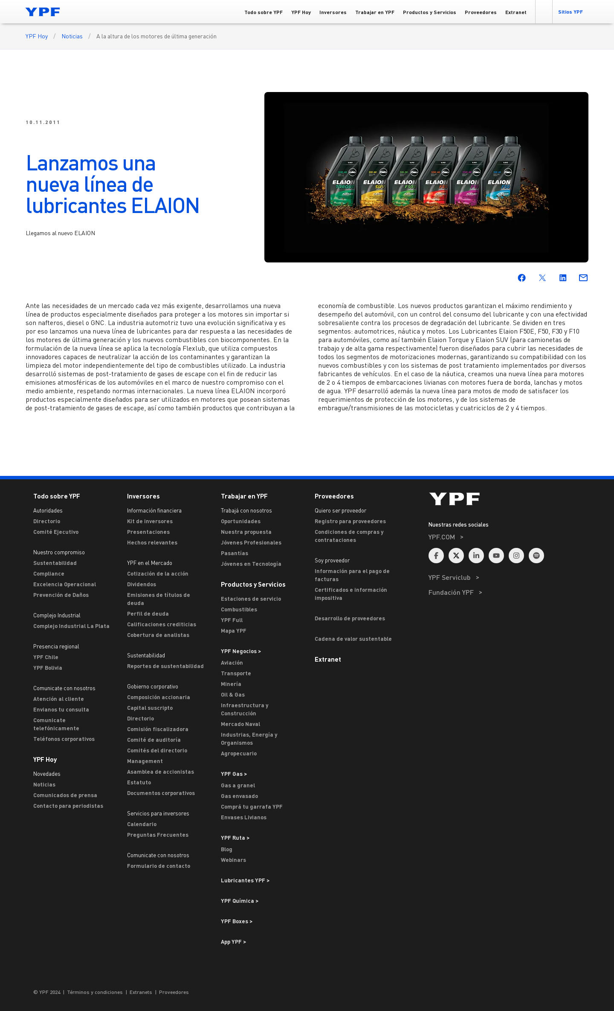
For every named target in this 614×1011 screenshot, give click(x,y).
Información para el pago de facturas (352, 574)
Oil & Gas (233, 694)
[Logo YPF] (42, 11)
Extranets (141, 992)
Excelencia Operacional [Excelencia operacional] (64, 584)
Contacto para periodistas (68, 805)
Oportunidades (241, 521)
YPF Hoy (37, 36)
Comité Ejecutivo (55, 531)
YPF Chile (45, 657)
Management (145, 761)
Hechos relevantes (152, 542)
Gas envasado (239, 795)
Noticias (72, 36)
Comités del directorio (157, 750)
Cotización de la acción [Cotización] (157, 573)
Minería (231, 683)
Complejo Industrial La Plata (71, 625)
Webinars (233, 859)
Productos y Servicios (253, 584)
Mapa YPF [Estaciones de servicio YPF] (233, 630)
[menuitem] (508, 548)
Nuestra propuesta (246, 531)
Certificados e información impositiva (351, 593)
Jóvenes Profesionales (251, 542)
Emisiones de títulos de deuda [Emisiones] (158, 598)
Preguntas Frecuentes (157, 834)
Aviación (232, 662)
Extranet (328, 659)
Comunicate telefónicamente (56, 724)
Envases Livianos (243, 817)
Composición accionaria (158, 697)
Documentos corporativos (161, 792)
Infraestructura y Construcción (244, 709)
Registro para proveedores (350, 521)
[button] (543, 11)
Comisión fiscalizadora (157, 729)
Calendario (141, 824)
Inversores (143, 496)
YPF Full (232, 619)
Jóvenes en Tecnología (251, 563)
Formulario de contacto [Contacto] (158, 865)
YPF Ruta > (235, 837)
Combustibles (239, 609)
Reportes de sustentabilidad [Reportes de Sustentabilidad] (165, 665)
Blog (226, 849)
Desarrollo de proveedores (350, 618)
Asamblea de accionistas (160, 771)
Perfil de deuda (148, 613)
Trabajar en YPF (244, 496)
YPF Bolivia (47, 667)
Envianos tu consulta (61, 709)
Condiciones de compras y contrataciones (349, 535)
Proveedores (334, 496)
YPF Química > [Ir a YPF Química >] (239, 900)
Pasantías (234, 553)
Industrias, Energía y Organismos (249, 738)
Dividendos (141, 584)
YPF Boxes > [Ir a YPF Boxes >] (236, 921)
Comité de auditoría (154, 739)
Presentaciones (148, 531)
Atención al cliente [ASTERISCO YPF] (58, 698)
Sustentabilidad (55, 562)
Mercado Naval (240, 723)
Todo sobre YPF (56, 496)
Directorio (46, 521)
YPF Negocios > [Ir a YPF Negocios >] (241, 651)
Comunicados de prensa (65, 795)
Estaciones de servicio (251, 598)
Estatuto (139, 782)
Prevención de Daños (61, 594)
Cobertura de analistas (158, 634)
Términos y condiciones (95, 992)
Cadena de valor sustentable (353, 638)
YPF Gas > (234, 773)
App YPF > (233, 941)
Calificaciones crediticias (161, 624)
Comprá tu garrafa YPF (252, 806)
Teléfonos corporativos (64, 738)
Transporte (236, 673)
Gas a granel (238, 785)
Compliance (48, 573)
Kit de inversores (150, 521)
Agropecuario (239, 753)
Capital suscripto (150, 707)
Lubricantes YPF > (245, 880)
